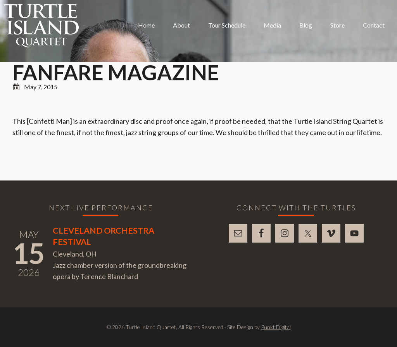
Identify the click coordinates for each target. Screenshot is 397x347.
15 (28, 253)
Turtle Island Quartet (41, 25)
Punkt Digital (276, 327)
